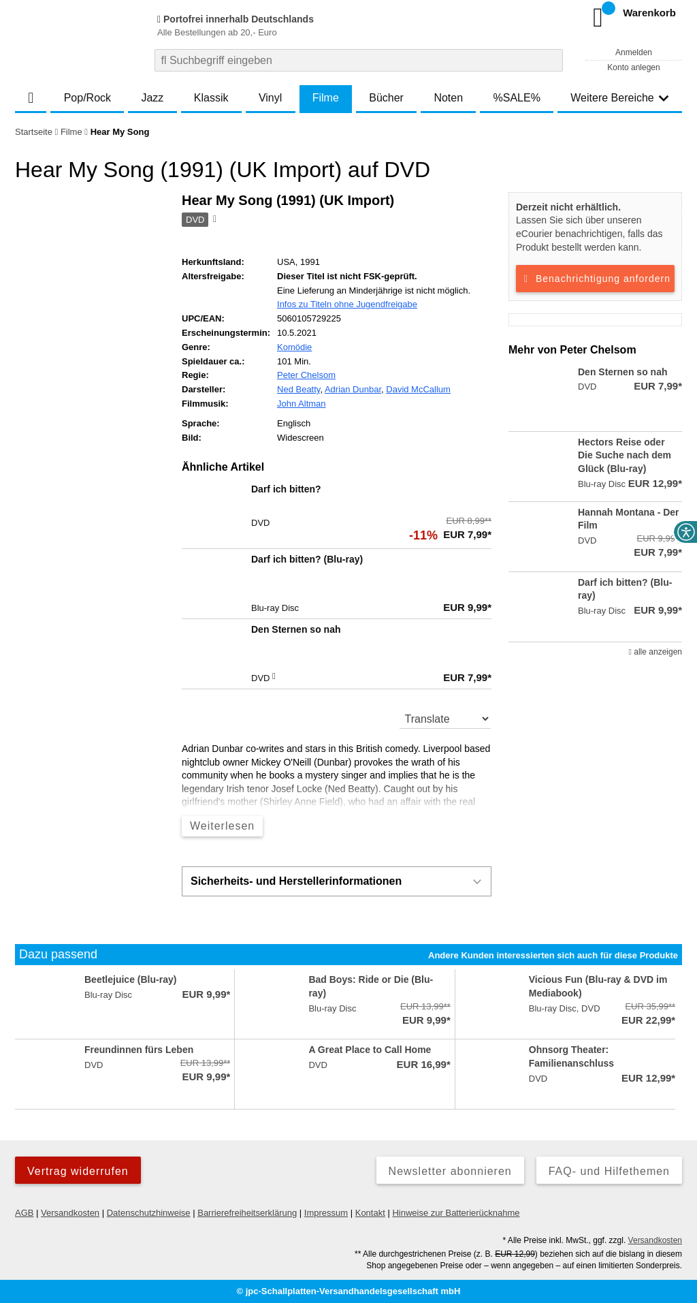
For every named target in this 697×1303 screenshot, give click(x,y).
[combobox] (359, 60)
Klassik (211, 98)
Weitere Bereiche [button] (619, 98)
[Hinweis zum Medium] (213, 220)
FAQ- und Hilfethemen (609, 1171)
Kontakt (370, 1213)
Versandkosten (70, 1213)
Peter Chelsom (306, 375)
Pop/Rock (87, 98)
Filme (325, 98)
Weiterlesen (222, 826)
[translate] (445, 718)
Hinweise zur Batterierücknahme (455, 1213)
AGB (24, 1213)
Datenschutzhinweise (149, 1213)
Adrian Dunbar (353, 389)
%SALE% (516, 98)
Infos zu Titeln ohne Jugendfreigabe (347, 304)
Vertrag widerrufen (78, 1171)
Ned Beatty (298, 389)
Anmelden (633, 52)
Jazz (152, 98)
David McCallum (418, 389)
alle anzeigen (655, 652)
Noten (448, 98)
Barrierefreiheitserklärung (247, 1213)
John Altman (301, 403)
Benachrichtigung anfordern (595, 278)
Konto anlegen (633, 67)
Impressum (326, 1213)
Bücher (386, 98)
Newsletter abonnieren (450, 1171)
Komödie (294, 347)
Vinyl (270, 98)
